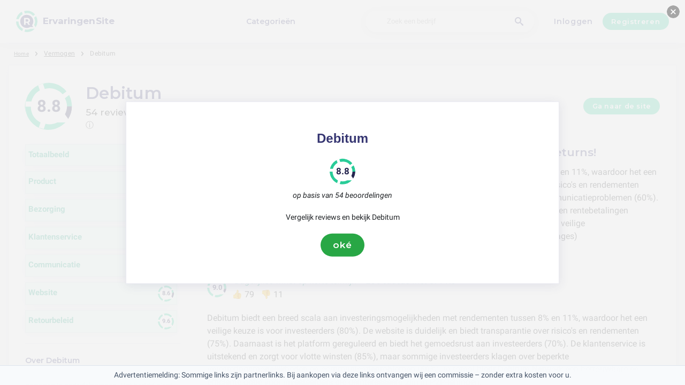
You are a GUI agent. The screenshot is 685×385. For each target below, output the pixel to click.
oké (342, 245)
